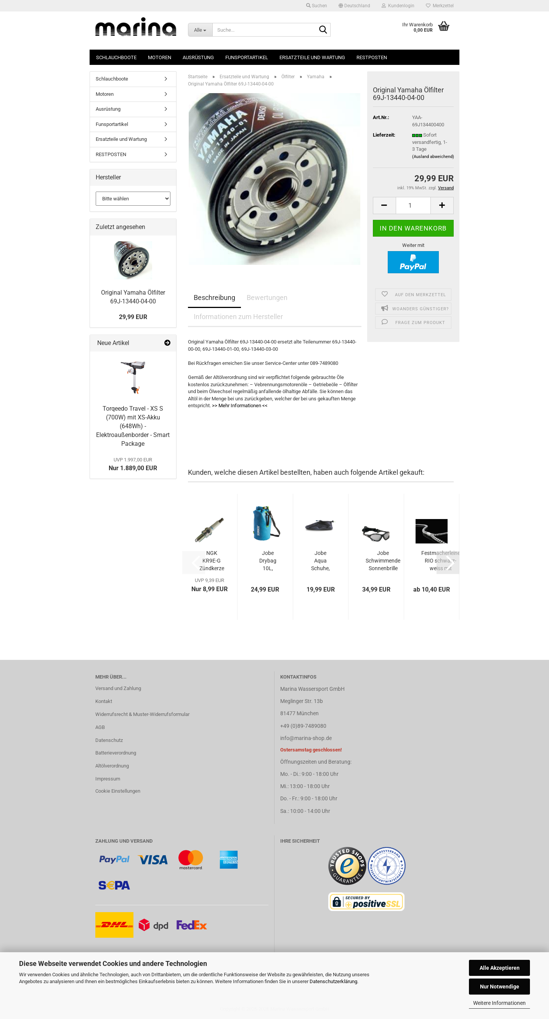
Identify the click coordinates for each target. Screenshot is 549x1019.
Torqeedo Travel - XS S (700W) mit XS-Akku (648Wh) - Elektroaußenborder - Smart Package (133, 426)
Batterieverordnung (115, 753)
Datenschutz (109, 740)
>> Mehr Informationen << (240, 405)
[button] (354, 5)
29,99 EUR (133, 317)
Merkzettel (440, 5)
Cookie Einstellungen (117, 791)
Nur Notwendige (499, 987)
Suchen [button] (316, 5)
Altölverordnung (112, 766)
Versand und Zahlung (118, 688)
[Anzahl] (413, 205)
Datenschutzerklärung (333, 981)
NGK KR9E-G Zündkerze (211, 560)
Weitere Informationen (499, 1003)
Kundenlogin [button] (398, 5)
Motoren (159, 57)
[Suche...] (200, 30)
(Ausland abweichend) (433, 156)
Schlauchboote (116, 57)
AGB (100, 727)
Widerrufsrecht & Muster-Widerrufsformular (142, 714)
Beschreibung (214, 297)
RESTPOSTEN (371, 57)
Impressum (107, 779)
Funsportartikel (246, 57)
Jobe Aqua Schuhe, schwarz (320, 561)
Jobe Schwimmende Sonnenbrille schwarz (383, 561)
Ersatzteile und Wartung (312, 57)
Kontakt (103, 701)
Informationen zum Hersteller (238, 317)
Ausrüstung (198, 57)
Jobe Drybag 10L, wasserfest (268, 561)
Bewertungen (267, 297)
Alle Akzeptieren (500, 968)
